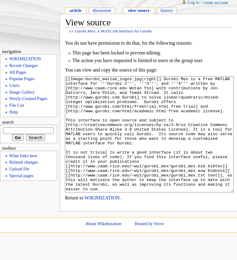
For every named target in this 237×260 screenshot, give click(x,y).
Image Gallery (22, 92)
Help (13, 112)
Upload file (19, 168)
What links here (23, 155)
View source (139, 10)
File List (16, 105)
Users (14, 85)
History (167, 10)
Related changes (23, 162)
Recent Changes (23, 65)
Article (75, 10)
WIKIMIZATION (102, 220)
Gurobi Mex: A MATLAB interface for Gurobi (113, 31)
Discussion (101, 10)
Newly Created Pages (28, 98)
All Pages (17, 72)
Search (7, 122)
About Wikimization (103, 246)
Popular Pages (21, 78)
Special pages (21, 175)
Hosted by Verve (149, 246)
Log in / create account (208, 2)
